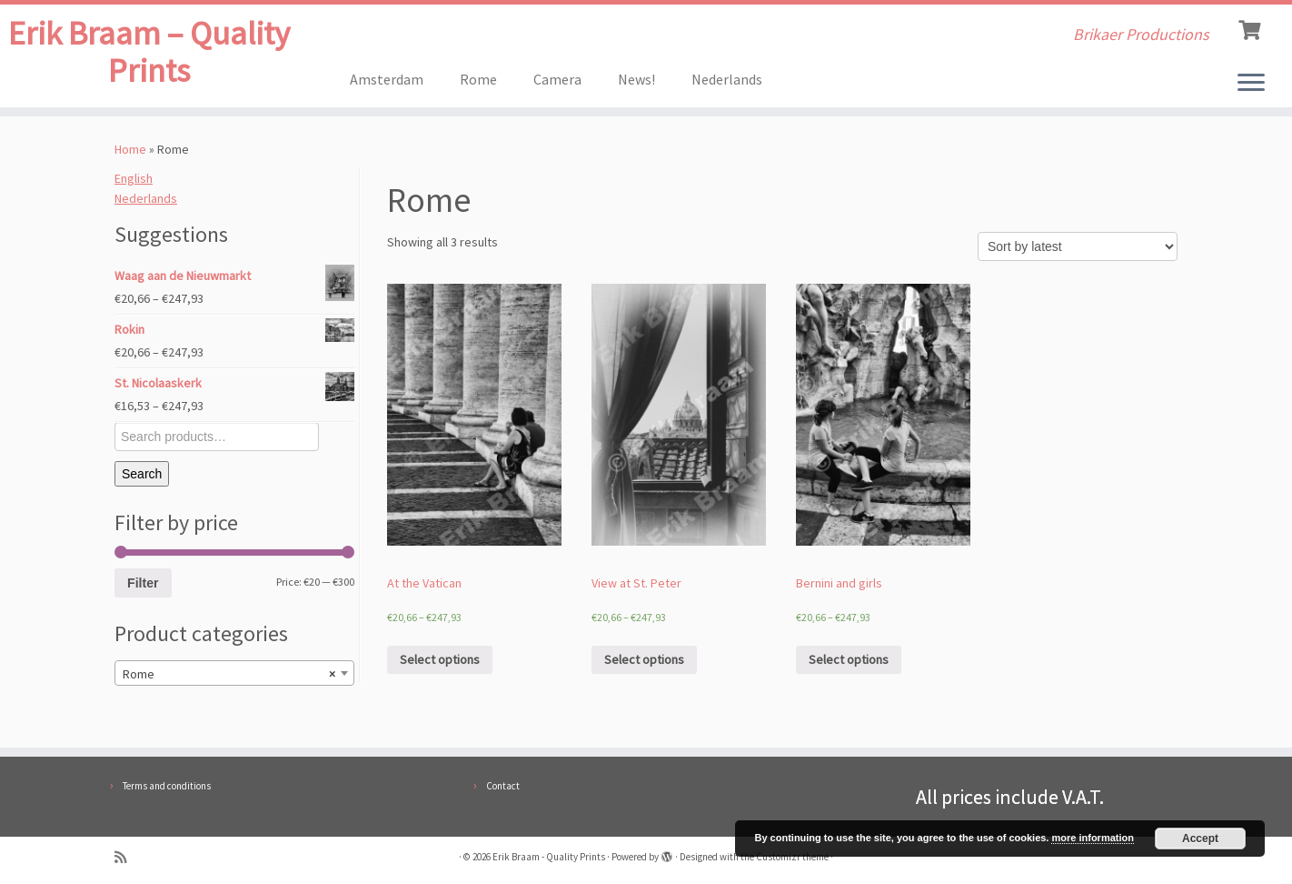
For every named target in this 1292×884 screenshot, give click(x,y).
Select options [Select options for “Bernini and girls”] (849, 664)
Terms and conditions (167, 785)
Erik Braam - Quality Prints (548, 856)
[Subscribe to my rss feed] (126, 857)
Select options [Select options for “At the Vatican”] (440, 664)
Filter (142, 587)
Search (142, 478)
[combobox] (234, 677)
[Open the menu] (1251, 83)
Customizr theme (792, 856)
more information (1092, 837)
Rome (478, 79)
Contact (503, 785)
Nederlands (726, 79)
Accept (1200, 838)
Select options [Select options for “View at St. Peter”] (644, 664)
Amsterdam (386, 79)
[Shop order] (1078, 251)
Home (130, 154)
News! (636, 79)
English (133, 183)
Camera (557, 79)
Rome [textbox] (229, 678)
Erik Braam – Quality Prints (149, 58)
